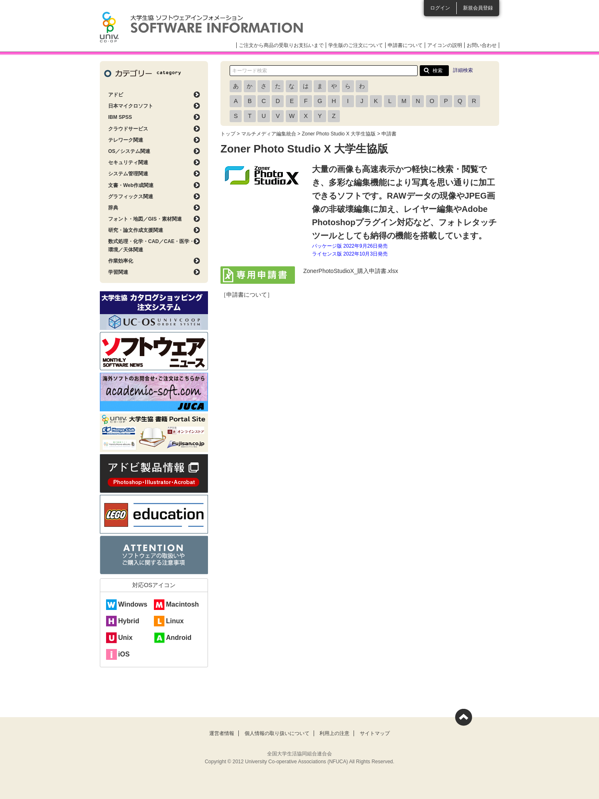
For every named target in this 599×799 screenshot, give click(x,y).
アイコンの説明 (444, 45)
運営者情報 (221, 733)
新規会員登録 (478, 8)
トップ (227, 134)
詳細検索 (463, 70)
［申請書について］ (246, 294)
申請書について (405, 45)
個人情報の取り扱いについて (277, 733)
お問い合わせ (482, 45)
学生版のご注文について (355, 45)
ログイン (440, 8)
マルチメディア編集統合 (268, 134)
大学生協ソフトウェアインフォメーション (201, 27)
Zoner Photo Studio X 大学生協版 (339, 134)
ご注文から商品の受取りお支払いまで (281, 45)
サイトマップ (375, 733)
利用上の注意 (334, 733)
